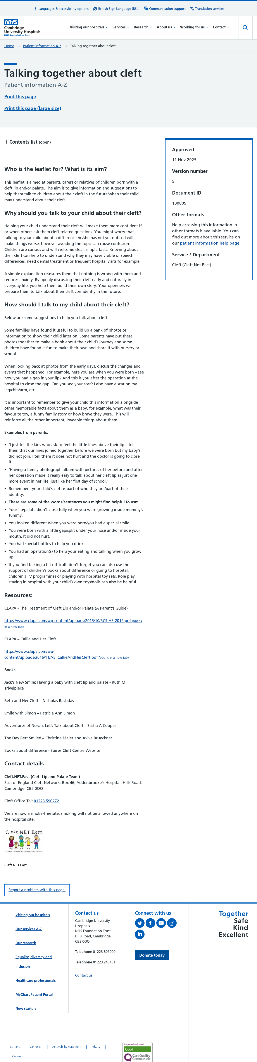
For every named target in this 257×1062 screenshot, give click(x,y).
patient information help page (210, 226)
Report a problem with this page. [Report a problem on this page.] (37, 873)
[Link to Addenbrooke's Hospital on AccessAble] (136, 1054)
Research (143, 27)
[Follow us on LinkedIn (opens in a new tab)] (140, 918)
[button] (61, 9)
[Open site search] (245, 27)
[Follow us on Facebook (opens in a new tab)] (151, 907)
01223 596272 (46, 784)
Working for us (194, 27)
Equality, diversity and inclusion (34, 945)
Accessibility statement (66, 1030)
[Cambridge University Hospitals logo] (25, 27)
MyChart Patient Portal (34, 978)
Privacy (95, 1030)
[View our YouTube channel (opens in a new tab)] (161, 907)
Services (120, 27)
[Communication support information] (165, 9)
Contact (221, 27)
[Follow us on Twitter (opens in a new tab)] (140, 907)
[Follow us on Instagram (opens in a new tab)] (172, 907)
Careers (15, 1030)
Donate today (152, 938)
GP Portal (36, 1030)
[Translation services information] (207, 9)
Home (9, 46)
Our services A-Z (29, 912)
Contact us (83, 958)
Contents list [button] (27, 125)
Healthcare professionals (36, 964)
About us (166, 27)
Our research (26, 926)
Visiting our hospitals (89, 27)
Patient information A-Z (42, 46)
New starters (26, 992)
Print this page (20, 96)
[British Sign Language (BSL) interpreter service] (116, 9)
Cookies (17, 1040)
